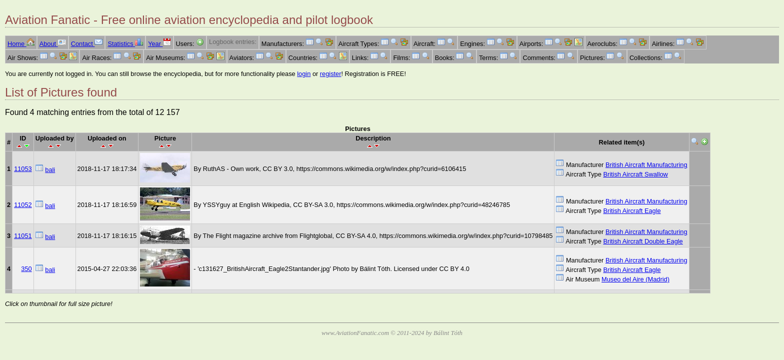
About (53, 44)
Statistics (125, 44)
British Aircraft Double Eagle (642, 241)
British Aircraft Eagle (631, 210)
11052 (23, 204)
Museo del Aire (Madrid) (636, 279)
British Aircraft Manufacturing (647, 164)
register (331, 74)
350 (26, 268)
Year (159, 44)
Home (21, 44)
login (303, 74)
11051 (23, 236)
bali (50, 170)
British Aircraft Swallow (635, 174)
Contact (87, 44)
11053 (23, 168)
